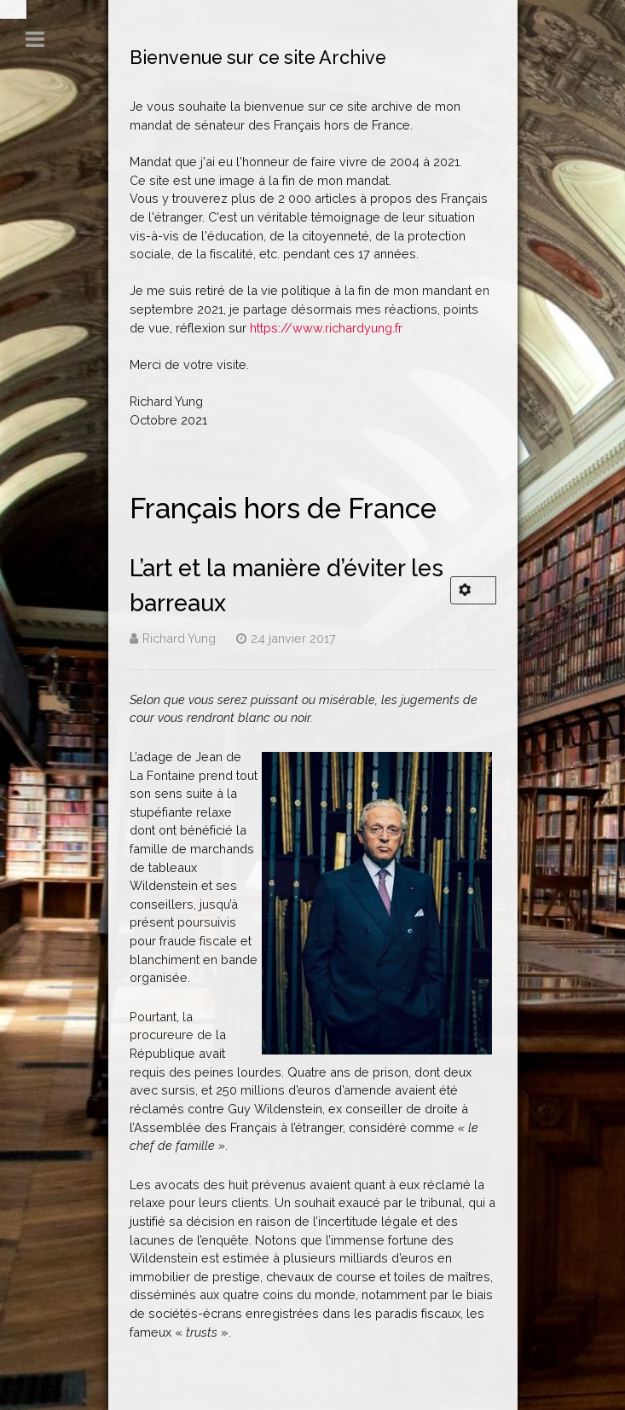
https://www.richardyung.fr (326, 328)
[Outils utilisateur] (473, 590)
